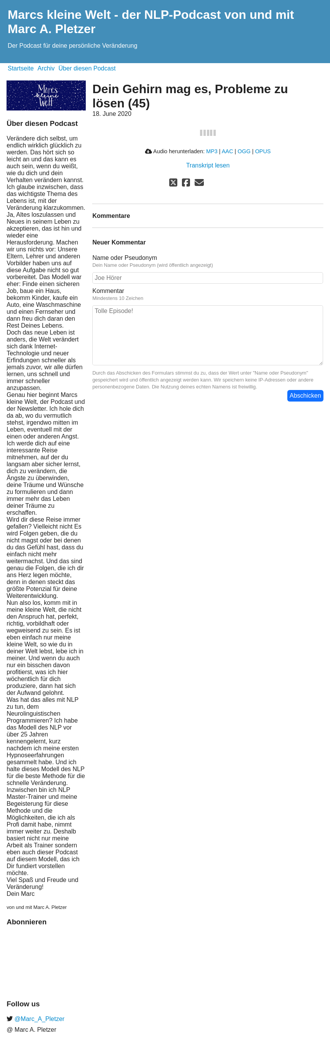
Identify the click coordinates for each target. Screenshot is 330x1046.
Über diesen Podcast (87, 68)
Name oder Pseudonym (124, 257)
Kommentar (108, 291)
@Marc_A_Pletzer (39, 1019)
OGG (244, 151)
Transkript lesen (208, 165)
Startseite (21, 68)
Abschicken (305, 395)
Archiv (46, 68)
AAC (227, 151)
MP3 (212, 151)
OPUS (263, 151)
